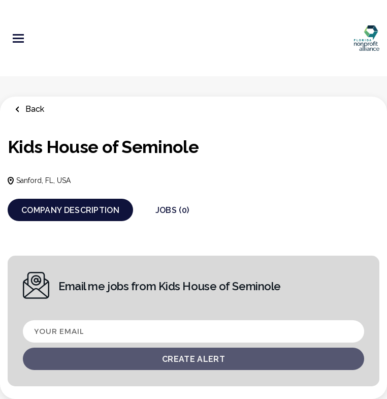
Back (33, 109)
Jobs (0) (172, 210)
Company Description (70, 210)
